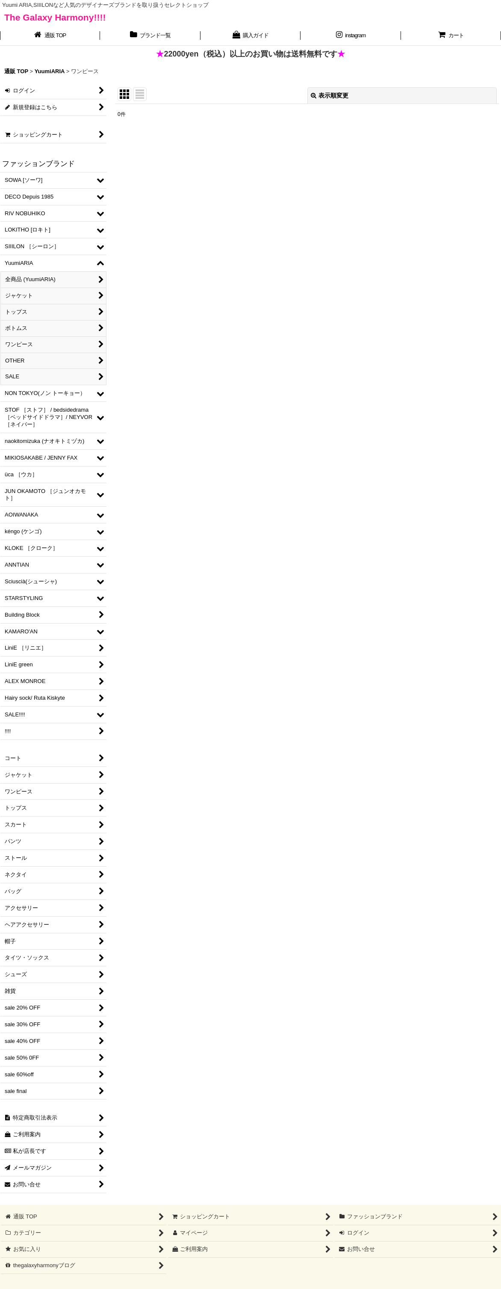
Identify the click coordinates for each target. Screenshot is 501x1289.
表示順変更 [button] (329, 95)
